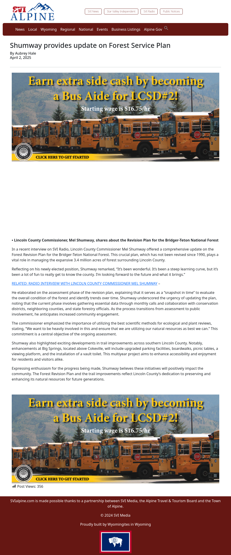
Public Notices (171, 11)
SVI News (93, 11)
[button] (166, 27)
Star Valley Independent (121, 11)
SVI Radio (149, 11)
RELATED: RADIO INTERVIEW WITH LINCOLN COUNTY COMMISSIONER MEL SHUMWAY (84, 283)
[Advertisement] (115, 202)
